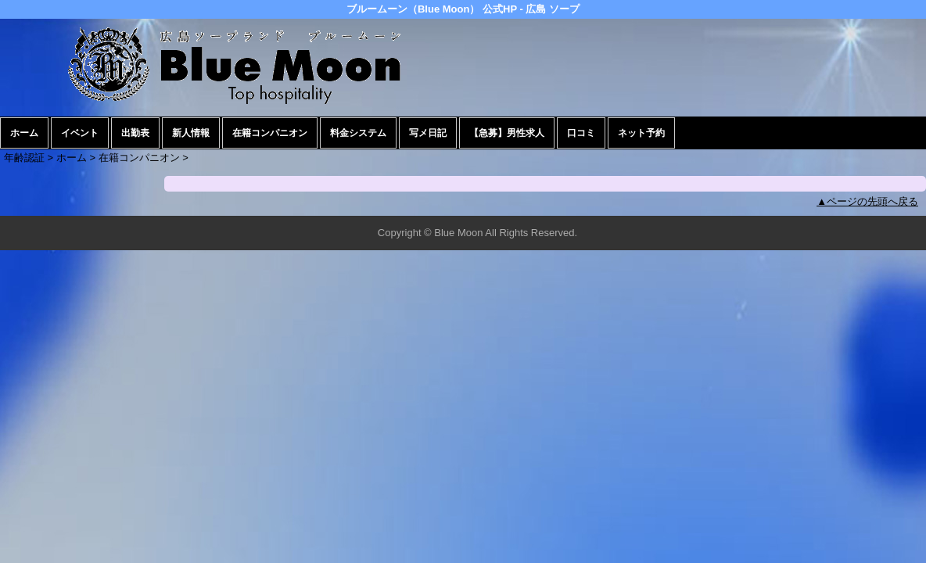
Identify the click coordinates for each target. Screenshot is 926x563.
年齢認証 (24, 157)
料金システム (358, 132)
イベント (80, 132)
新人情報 (191, 132)
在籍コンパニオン (269, 132)
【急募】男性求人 (506, 132)
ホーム (24, 132)
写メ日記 (428, 132)
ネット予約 (641, 132)
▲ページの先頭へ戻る (867, 201)
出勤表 (135, 132)
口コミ (581, 132)
